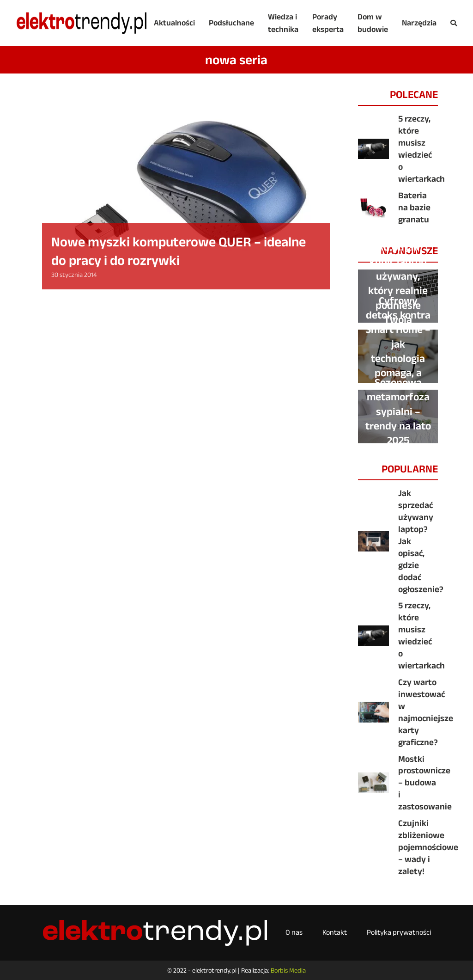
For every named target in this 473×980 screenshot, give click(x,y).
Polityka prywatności (399, 932)
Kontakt (334, 932)
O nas (294, 932)
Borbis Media (288, 970)
